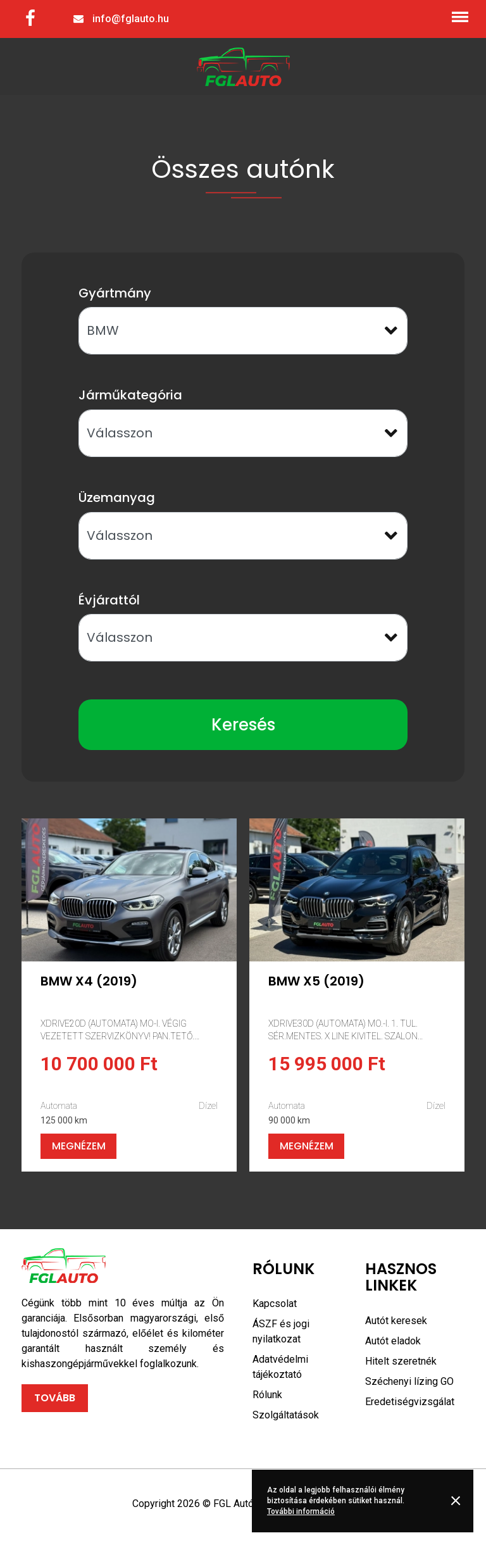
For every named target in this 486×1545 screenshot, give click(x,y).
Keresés (243, 724)
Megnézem (79, 1146)
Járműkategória (130, 395)
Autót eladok (393, 1341)
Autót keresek (396, 1321)
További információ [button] (301, 1511)
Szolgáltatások (285, 1415)
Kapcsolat (274, 1304)
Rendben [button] (458, 1501)
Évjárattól (109, 600)
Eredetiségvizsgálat (409, 1402)
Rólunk (267, 1395)
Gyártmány (114, 293)
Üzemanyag (116, 497)
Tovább (54, 1398)
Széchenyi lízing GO (409, 1381)
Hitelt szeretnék (401, 1361)
